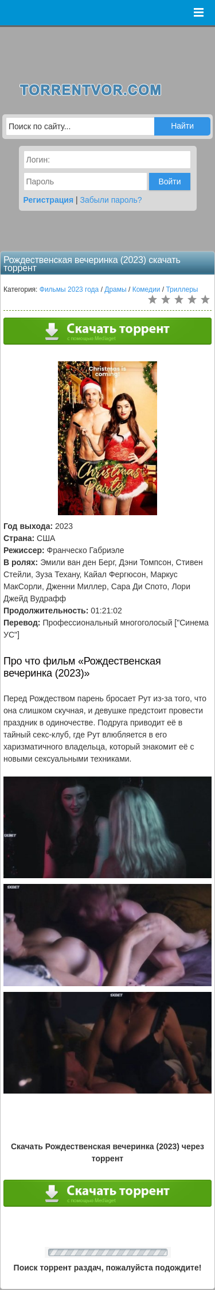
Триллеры (182, 289)
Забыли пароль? (111, 199)
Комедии (146, 289)
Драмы (115, 289)
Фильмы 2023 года (69, 289)
